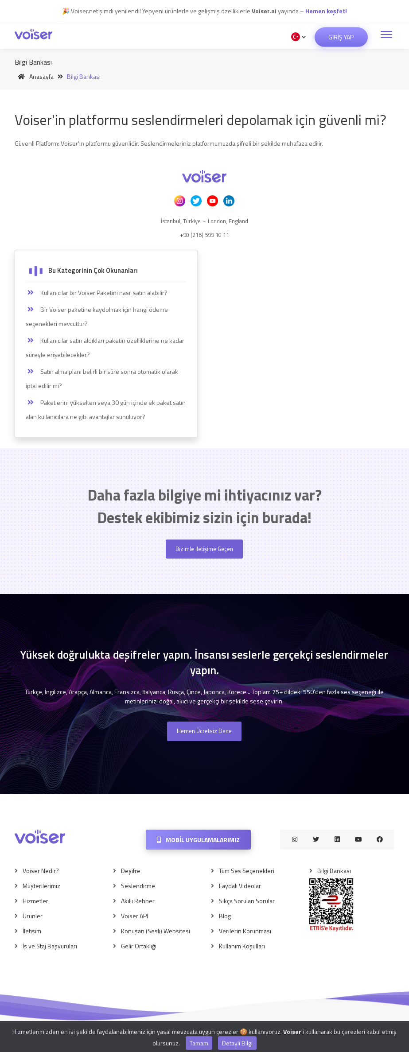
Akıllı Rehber (138, 900)
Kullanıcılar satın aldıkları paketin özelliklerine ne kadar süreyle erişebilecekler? (105, 347)
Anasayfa (34, 76)
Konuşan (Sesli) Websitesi (155, 931)
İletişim (32, 931)
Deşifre (130, 870)
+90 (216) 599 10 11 (204, 234)
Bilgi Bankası (334, 870)
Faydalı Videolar (240, 885)
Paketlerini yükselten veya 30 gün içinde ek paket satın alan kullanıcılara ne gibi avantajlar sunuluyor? (106, 409)
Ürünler (33, 915)
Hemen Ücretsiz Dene (204, 730)
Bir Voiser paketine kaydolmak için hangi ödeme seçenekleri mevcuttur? (97, 316)
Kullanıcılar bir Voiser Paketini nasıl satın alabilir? (96, 293)
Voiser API (134, 915)
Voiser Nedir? (41, 870)
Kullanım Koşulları (242, 946)
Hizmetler (35, 900)
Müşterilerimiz (41, 885)
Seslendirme (138, 885)
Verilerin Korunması (245, 931)
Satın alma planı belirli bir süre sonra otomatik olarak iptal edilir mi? (102, 378)
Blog (225, 915)
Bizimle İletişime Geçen (204, 548)
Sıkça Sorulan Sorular (247, 900)
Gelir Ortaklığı (138, 946)
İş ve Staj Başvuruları (50, 946)
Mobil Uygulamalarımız (198, 839)
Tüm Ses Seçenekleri (246, 870)
